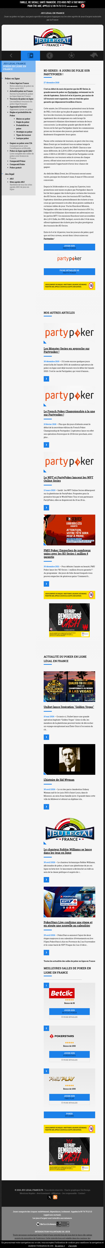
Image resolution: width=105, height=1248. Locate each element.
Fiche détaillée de (69, 271)
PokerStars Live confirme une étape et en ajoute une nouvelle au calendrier (68, 923)
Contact (81, 1193)
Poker (69, 1114)
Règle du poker (22, 122)
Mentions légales (27, 1193)
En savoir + (60, 1245)
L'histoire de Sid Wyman (59, 779)
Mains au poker (23, 118)
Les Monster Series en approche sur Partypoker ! (66, 350)
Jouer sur (69, 247)
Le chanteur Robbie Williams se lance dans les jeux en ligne (68, 851)
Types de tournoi (23, 135)
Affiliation (55, 1193)
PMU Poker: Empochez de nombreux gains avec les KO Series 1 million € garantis (67, 554)
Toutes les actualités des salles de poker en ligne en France (69, 961)
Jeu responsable (69, 1193)
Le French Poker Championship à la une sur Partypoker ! (69, 412)
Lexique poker (22, 138)
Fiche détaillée (69, 1017)
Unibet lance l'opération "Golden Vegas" (69, 707)
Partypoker (73, 92)
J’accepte (72, 1245)
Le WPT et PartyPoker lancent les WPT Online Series (68, 479)
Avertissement (43, 1193)
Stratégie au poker (24, 131)
